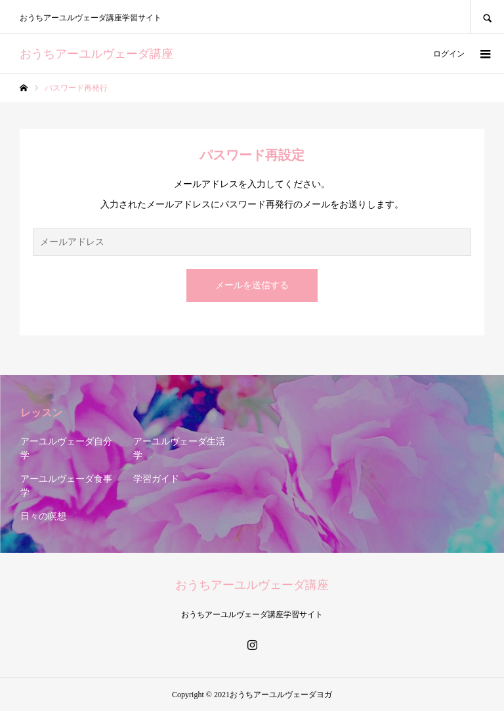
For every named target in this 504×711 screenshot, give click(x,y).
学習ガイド (156, 479)
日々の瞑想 (43, 516)
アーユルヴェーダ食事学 (66, 486)
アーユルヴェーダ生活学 (179, 448)
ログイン (449, 53)
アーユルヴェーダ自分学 (66, 448)
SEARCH (487, 16)
